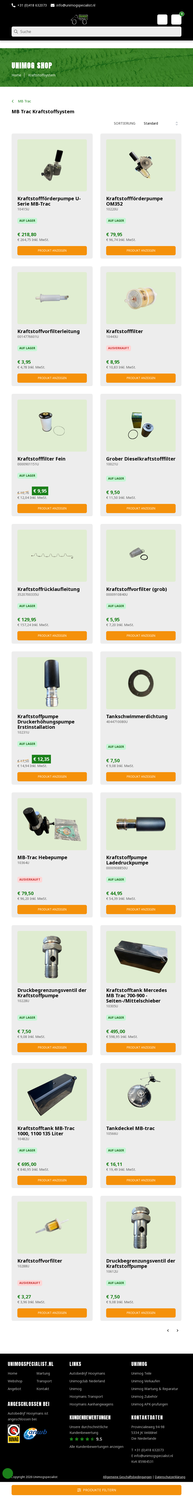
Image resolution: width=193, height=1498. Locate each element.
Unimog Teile (141, 1373)
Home (12, 1373)
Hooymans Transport (86, 1396)
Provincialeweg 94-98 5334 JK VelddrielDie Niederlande (148, 1432)
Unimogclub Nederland (87, 1381)
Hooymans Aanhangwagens (91, 1404)
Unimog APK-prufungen (149, 1404)
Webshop (15, 1381)
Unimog (75, 1388)
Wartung (43, 1373)
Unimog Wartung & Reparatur (154, 1388)
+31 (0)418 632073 (32, 5)
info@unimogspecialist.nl (75, 5)
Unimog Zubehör (144, 1396)
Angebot (14, 1388)
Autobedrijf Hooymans (87, 1373)
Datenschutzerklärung (170, 1477)
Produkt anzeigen (52, 250)
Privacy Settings (7, 1473)
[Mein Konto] (162, 19)
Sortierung (124, 123)
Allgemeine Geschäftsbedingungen (127, 1477)
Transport (44, 1381)
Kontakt (42, 1388)
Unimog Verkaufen (145, 1381)
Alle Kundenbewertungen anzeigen (96, 1446)
